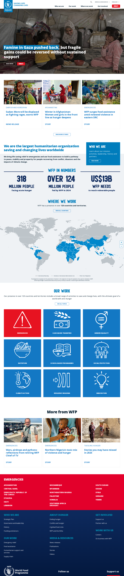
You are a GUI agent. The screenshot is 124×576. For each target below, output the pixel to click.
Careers (98, 535)
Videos (52, 554)
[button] (121, 242)
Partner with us (101, 523)
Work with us (104, 530)
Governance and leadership (14, 523)
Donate (116, 6)
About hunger (59, 514)
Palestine (54, 496)
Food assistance (9, 546)
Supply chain (8, 556)
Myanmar (54, 489)
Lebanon (8, 505)
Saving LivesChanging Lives (21, 4)
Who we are (59, 6)
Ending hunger (55, 519)
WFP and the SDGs (56, 531)
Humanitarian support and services (13, 551)
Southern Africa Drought (58, 504)
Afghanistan (10, 485)
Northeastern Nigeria (61, 492)
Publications (54, 546)
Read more (9, 64)
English (114, 2)
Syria (98, 492)
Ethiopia (8, 498)
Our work (72, 6)
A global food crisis (56, 527)
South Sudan (102, 485)
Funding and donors (11, 531)
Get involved (103, 6)
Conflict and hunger (57, 523)
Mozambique (56, 485)
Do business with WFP (104, 539)
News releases (55, 542)
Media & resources (101, 2)
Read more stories (62, 134)
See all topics (62, 304)
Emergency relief (10, 542)
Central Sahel (11, 489)
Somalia (54, 500)
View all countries (62, 210)
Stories (52, 550)
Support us (100, 519)
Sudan (99, 489)
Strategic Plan (9, 519)
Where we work (87, 6)
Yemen (99, 500)
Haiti (6, 502)
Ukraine (99, 496)
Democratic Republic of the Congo (15, 493)
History (6, 527)
